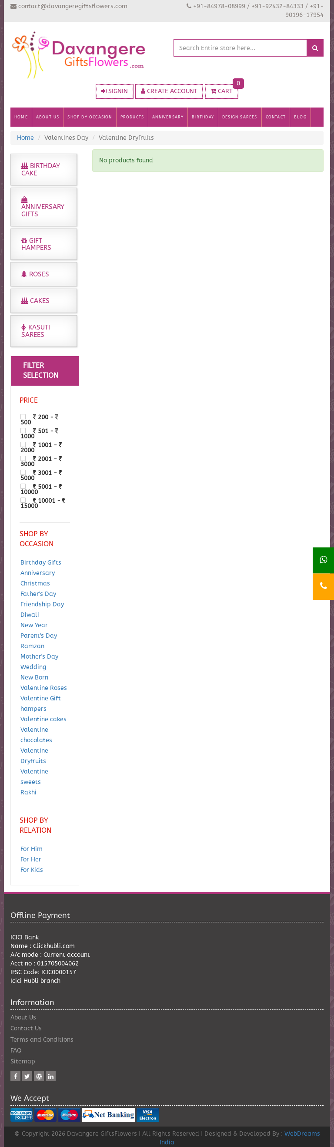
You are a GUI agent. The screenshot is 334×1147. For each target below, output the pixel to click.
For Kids (31, 870)
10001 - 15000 (42, 503)
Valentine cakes (43, 719)
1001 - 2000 (41, 447)
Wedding (33, 667)
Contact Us (26, 1028)
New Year (34, 625)
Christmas (35, 583)
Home (25, 137)
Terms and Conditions (41, 1039)
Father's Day (38, 594)
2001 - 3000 (41, 461)
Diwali (29, 615)
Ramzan (32, 646)
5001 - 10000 (41, 489)
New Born (34, 677)
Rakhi (28, 792)
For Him (31, 849)
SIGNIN (114, 91)
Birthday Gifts (40, 562)
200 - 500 (39, 419)
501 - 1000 (39, 433)
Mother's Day (39, 656)
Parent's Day (38, 635)
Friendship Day (42, 604)
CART (224, 89)
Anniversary (37, 573)
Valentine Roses (43, 688)
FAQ (16, 1050)
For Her (30, 859)
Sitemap (22, 1061)
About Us (23, 1017)
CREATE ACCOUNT (169, 91)
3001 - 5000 (41, 475)
